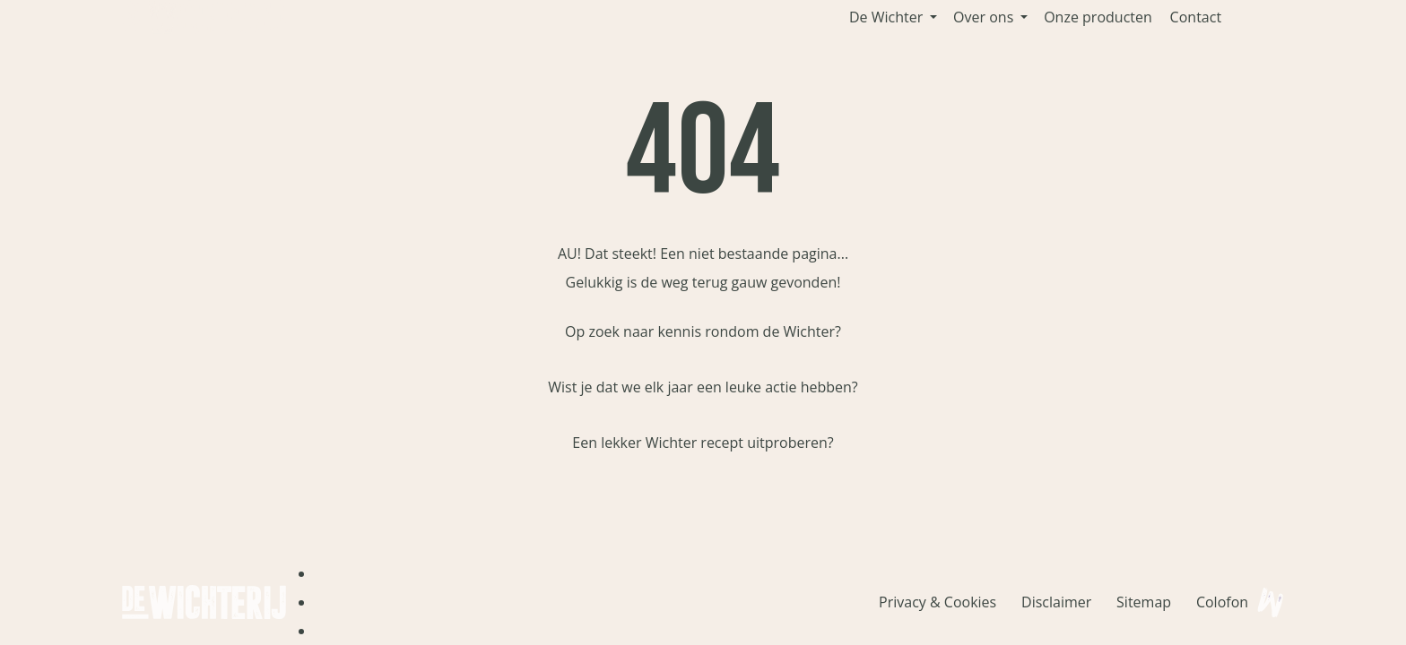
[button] (933, 17)
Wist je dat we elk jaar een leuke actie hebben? (703, 387)
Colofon (1222, 602)
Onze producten (1098, 17)
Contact (1195, 17)
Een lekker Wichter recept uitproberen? (702, 442)
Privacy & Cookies (937, 602)
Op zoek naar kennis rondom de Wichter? (703, 331)
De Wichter (886, 17)
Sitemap (1143, 602)
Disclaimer (1056, 602)
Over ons (983, 17)
